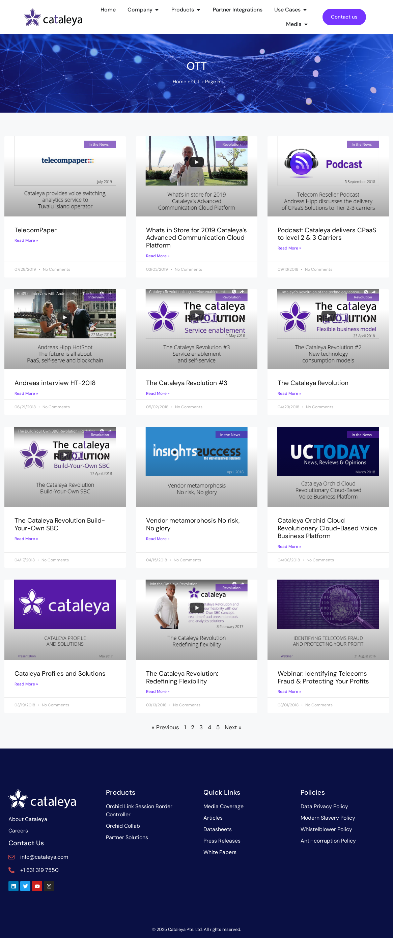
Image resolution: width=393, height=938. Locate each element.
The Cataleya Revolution (313, 383)
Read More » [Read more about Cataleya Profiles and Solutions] (26, 684)
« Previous (165, 727)
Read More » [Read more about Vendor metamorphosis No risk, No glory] (158, 538)
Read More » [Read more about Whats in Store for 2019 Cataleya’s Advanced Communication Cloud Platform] (158, 256)
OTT (195, 82)
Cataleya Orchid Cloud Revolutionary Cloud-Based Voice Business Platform (327, 528)
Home (179, 82)
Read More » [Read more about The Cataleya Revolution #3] (158, 393)
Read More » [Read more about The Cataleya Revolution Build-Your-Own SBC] (26, 538)
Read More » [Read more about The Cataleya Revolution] (289, 393)
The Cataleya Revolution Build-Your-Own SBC (60, 524)
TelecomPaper (36, 230)
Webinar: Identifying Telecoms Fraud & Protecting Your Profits (323, 677)
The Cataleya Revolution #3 (186, 383)
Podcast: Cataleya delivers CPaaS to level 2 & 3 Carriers (327, 234)
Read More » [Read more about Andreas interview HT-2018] (26, 393)
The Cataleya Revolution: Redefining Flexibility (182, 677)
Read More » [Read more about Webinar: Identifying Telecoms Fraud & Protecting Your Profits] (289, 691)
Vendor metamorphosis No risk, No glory (193, 524)
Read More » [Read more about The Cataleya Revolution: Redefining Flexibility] (158, 691)
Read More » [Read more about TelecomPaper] (26, 240)
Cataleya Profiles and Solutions (60, 673)
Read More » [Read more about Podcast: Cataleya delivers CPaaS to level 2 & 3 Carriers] (289, 248)
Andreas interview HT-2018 (55, 383)
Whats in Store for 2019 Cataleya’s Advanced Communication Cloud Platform (196, 238)
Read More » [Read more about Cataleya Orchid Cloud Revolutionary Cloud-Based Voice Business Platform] (289, 546)
